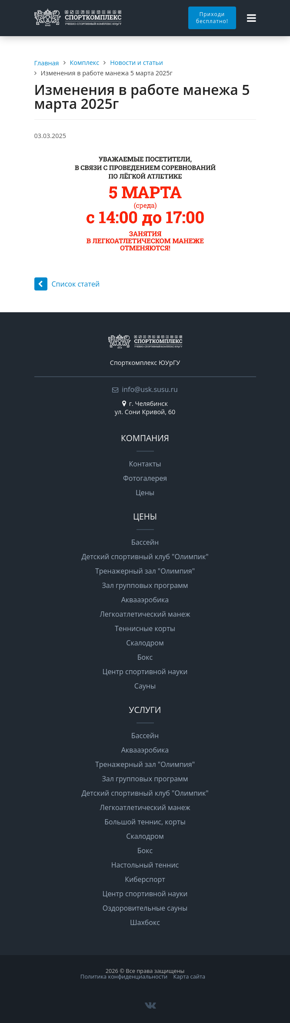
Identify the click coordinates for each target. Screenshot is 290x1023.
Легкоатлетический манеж (145, 614)
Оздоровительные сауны (145, 908)
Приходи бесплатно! (212, 17)
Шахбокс (145, 922)
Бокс (145, 657)
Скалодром (144, 642)
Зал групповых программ (145, 585)
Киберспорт (145, 879)
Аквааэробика (145, 599)
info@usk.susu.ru (150, 389)
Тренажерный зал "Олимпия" (145, 570)
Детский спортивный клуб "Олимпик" (144, 556)
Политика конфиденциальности (123, 976)
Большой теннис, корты (145, 821)
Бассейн (145, 542)
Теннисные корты (145, 628)
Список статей (67, 284)
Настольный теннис (145, 864)
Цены (145, 492)
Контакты (145, 463)
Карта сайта (189, 976)
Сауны (145, 685)
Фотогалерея (145, 478)
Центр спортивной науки (145, 671)
